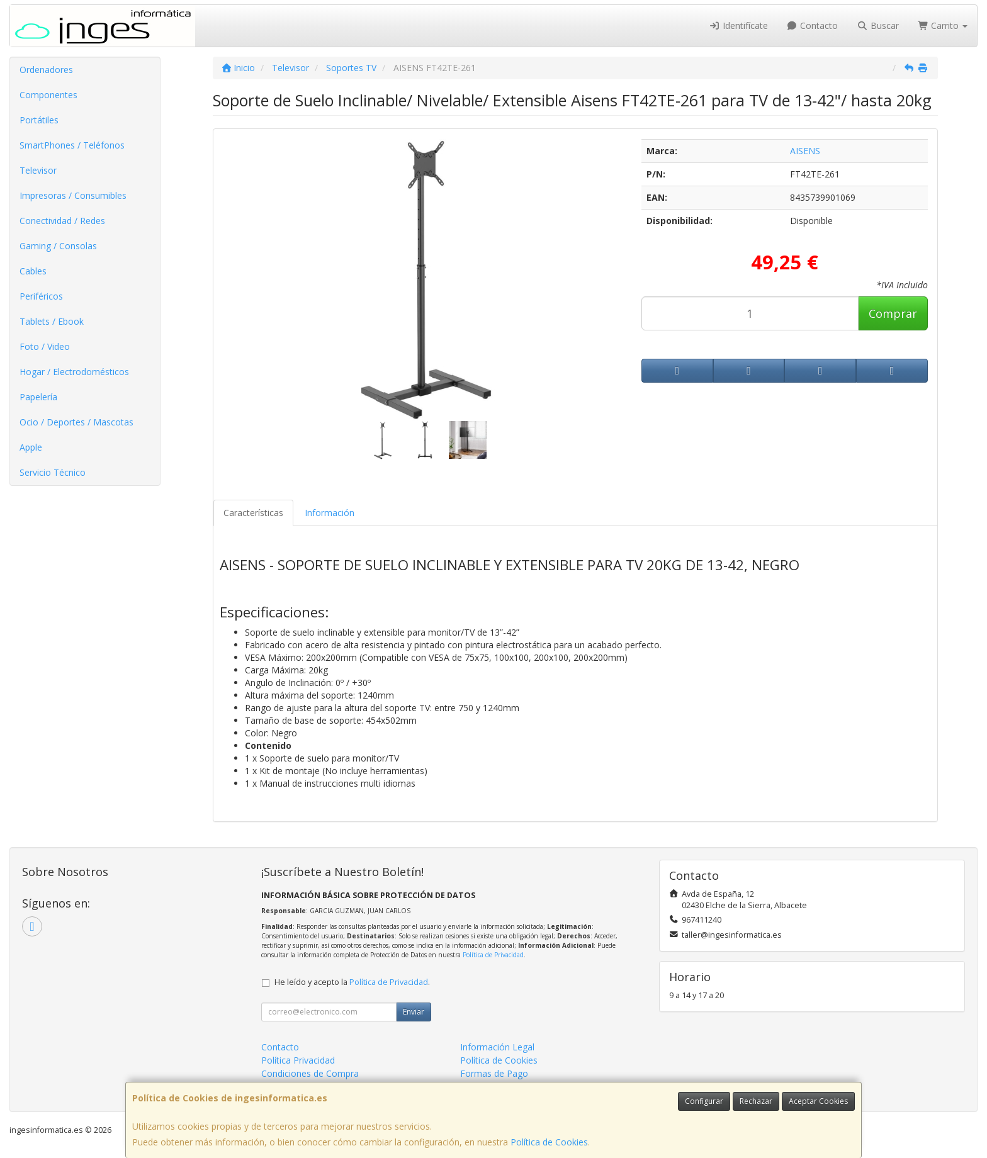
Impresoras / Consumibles (73, 195)
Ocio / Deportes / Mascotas (76, 422)
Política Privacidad (298, 1060)
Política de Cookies (549, 1142)
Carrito (943, 25)
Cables (33, 271)
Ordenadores (46, 70)
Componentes (48, 95)
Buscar (878, 25)
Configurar (704, 1101)
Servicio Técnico (53, 472)
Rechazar (756, 1101)
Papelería (38, 397)
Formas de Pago (494, 1073)
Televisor (38, 170)
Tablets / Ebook (52, 321)
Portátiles (39, 120)
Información (329, 513)
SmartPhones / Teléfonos (72, 145)
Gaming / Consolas (58, 246)
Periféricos (41, 296)
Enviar (413, 1011)
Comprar (893, 313)
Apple (31, 447)
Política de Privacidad (493, 954)
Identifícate (738, 25)
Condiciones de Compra (310, 1073)
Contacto (812, 25)
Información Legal (497, 1047)
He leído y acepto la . (352, 982)
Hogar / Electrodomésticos (74, 372)
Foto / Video (45, 346)
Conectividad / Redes (62, 221)
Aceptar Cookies (818, 1101)
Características (253, 513)
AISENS (805, 151)
